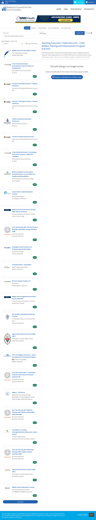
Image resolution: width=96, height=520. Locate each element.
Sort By (5, 43)
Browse (33, 28)
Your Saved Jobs (66, 28)
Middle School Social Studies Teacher (24, 50)
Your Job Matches (53, 28)
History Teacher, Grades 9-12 (21, 281)
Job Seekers (79, 2)
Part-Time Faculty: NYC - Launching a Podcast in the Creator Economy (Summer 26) (24, 375)
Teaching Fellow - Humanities (21, 264)
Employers (90, 2)
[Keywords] (20, 33)
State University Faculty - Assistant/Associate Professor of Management (23, 66)
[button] (89, 33)
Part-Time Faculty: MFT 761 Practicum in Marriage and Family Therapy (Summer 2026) (25, 229)
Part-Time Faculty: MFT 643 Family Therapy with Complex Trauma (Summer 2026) (23, 452)
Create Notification (31, 43)
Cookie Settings (83, 515)
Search (27, 28)
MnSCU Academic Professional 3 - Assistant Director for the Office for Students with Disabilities (23, 174)
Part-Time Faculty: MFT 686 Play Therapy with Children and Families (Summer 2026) (23, 412)
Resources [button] (89, 9)
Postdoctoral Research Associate (23, 136)
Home (59, 9)
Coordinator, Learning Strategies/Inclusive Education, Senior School (24, 432)
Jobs (66, 9)
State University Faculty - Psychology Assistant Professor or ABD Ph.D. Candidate (24, 154)
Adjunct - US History (18, 392)
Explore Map (42, 28)
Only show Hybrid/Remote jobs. (14, 36)
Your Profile (76, 9)
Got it (91, 515)
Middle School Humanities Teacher (23, 487)
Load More (20, 502)
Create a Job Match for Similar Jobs (67, 77)
